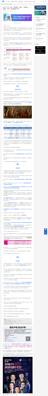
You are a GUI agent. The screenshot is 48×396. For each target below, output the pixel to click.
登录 (43, 1)
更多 (44, 17)
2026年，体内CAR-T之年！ (40, 38)
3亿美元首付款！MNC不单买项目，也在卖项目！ (40, 20)
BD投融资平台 (21, 1)
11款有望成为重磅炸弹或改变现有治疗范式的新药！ (40, 34)
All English (29, 1)
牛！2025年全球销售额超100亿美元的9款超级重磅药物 (40, 24)
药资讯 (9, 1)
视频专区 (12, 1)
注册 (45, 1)
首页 (6, 1)
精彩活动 (16, 1)
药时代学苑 (26, 1)
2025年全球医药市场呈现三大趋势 (40, 29)
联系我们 (34, 1)
